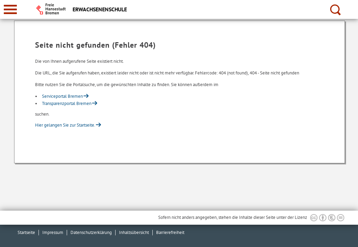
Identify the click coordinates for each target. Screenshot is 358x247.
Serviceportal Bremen (62, 96)
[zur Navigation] (10, 9)
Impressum (52, 232)
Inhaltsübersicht (134, 232)
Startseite (26, 232)
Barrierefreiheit (170, 232)
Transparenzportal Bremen (66, 103)
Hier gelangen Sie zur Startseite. (65, 125)
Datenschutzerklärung (91, 232)
